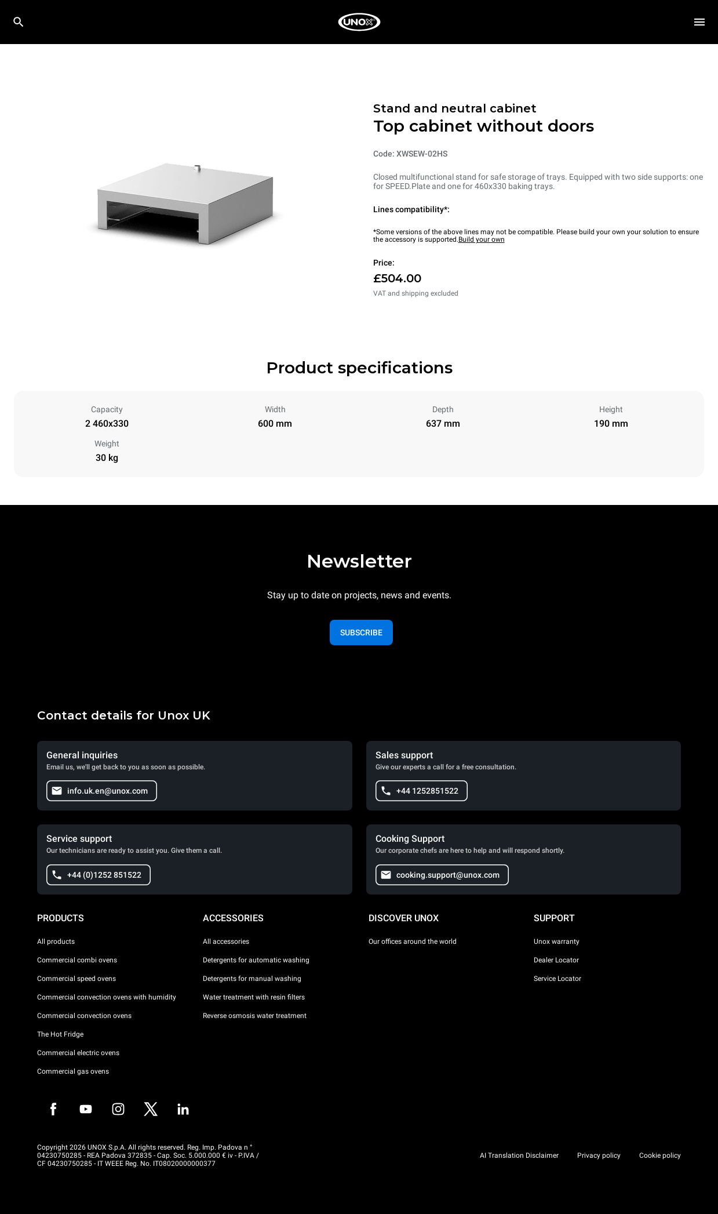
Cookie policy (660, 1155)
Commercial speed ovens (76, 979)
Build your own (481, 239)
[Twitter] (150, 1109)
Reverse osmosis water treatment (255, 1016)
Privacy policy (599, 1155)
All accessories (226, 941)
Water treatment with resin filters (254, 997)
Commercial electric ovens (78, 1053)
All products (56, 941)
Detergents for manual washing (252, 979)
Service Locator (557, 979)
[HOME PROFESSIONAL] (359, 22)
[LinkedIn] (183, 1109)
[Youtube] (86, 1109)
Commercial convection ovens (84, 1016)
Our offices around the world (413, 941)
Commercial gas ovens (73, 1071)
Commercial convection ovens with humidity (106, 997)
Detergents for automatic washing (256, 960)
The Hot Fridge (60, 1034)
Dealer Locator (556, 960)
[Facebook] (53, 1109)
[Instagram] (118, 1109)
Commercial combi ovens (77, 960)
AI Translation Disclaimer (519, 1155)
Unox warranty (556, 941)
